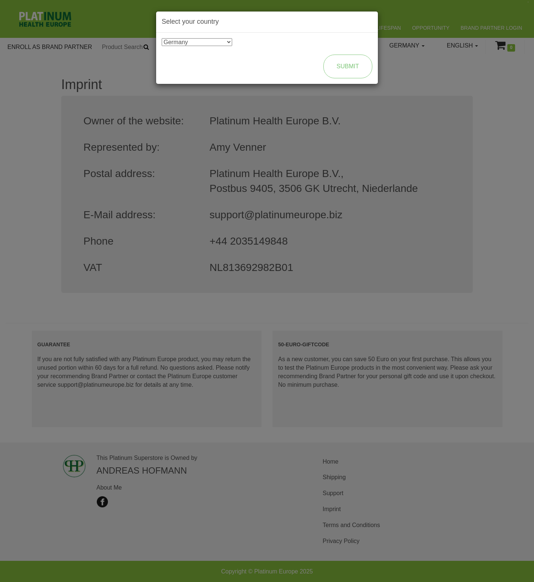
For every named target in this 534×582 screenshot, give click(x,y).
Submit (348, 66)
